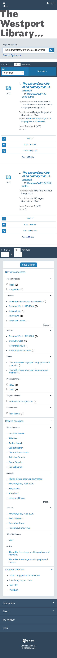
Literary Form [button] (12, 408)
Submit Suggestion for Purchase (24, 575)
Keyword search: (10, 44)
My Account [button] (28, 619)
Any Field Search (16, 434)
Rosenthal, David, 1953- (20, 350)
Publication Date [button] (13, 379)
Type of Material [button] (13, 279)
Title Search (14, 438)
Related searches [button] (14, 421)
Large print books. (17, 320)
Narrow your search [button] (15, 272)
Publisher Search (17, 457)
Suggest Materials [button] (14, 569)
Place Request (19, 151)
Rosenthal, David (17, 346)
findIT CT (13, 585)
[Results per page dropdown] (17, 64)
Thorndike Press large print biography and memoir (28, 371)
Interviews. (14, 316)
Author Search (15, 443)
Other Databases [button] (13, 534)
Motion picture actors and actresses (26, 301)
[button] (42, 71)
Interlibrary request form (20, 580)
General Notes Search (19, 453)
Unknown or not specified (21, 401)
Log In (52, 3)
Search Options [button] (12, 55)
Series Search (15, 467)
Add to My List (28, 157)
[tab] (42, 71)
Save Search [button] (28, 264)
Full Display (19, 145)
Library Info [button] (28, 603)
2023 (12, 385)
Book (12, 285)
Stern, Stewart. (16, 341)
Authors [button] (9, 330)
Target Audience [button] (13, 395)
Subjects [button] (10, 295)
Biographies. (15, 311)
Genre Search (15, 462)
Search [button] (28, 611)
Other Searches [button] (12, 428)
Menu (5, 4)
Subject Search (16, 448)
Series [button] (9, 357)
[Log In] (47, 3)
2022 (12, 389)
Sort (4, 69)
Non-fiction (14, 414)
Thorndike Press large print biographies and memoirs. (29, 364)
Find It (17, 139)
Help (5, 628)
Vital (11, 540)
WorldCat (13, 590)
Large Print (14, 289)
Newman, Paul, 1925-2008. (21, 306)
